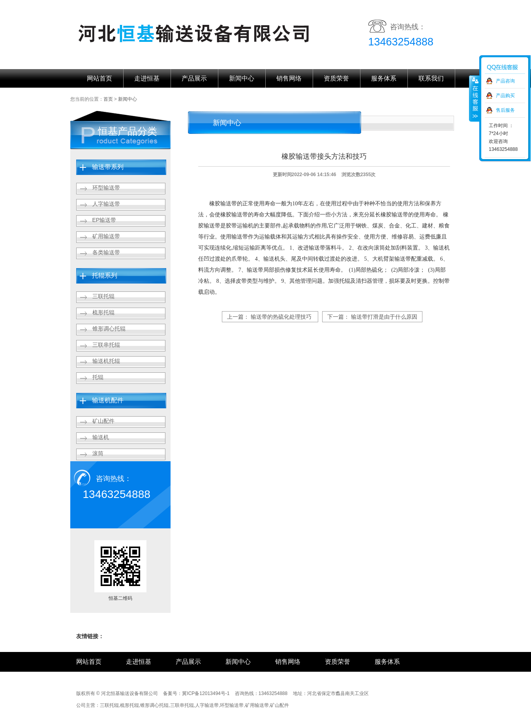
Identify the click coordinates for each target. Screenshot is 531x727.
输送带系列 (108, 166)
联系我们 (431, 78)
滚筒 (97, 453)
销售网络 (289, 78)
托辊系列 (104, 275)
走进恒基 (146, 78)
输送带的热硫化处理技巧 (281, 317)
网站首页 (99, 78)
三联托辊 (103, 296)
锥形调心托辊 (109, 328)
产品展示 (194, 78)
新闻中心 (241, 78)
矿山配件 (103, 421)
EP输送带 (104, 220)
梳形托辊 (103, 312)
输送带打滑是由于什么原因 (384, 317)
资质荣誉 (336, 78)
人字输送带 (106, 204)
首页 (108, 99)
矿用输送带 (106, 236)
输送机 (100, 437)
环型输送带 (106, 187)
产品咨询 (505, 81)
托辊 (97, 377)
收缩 (474, 98)
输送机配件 (108, 400)
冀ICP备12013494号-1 (205, 693)
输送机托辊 (106, 361)
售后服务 (505, 110)
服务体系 (383, 78)
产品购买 (505, 95)
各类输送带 (106, 252)
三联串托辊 (106, 345)
